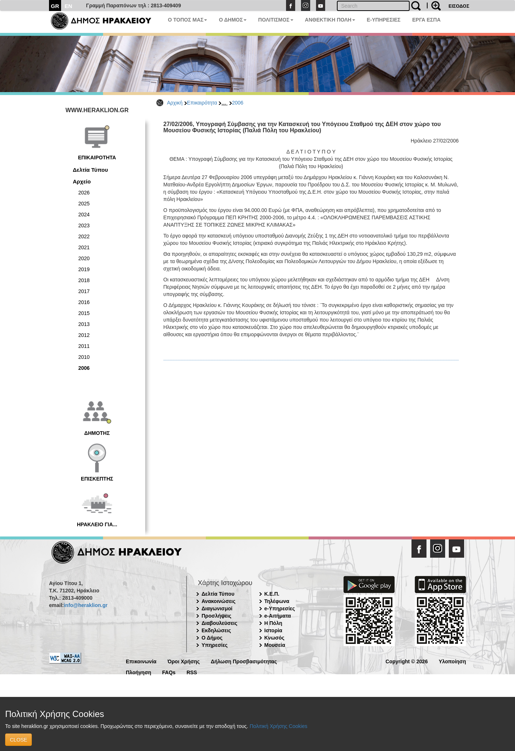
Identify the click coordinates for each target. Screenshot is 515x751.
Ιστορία (273, 630)
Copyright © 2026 (407, 661)
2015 (84, 313)
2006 (237, 103)
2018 (84, 280)
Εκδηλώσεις (216, 630)
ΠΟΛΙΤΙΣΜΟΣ (275, 20)
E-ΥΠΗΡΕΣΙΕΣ (384, 20)
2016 (84, 302)
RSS (192, 672)
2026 (84, 193)
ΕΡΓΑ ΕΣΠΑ (426, 20)
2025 (84, 203)
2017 (84, 291)
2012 (84, 335)
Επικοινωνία (141, 661)
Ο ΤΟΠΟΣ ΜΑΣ (187, 20)
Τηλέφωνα (276, 601)
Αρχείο (82, 181)
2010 (84, 357)
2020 (84, 258)
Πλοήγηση (138, 672)
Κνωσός (274, 638)
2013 (84, 324)
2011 (84, 346)
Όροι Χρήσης (184, 661)
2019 (84, 269)
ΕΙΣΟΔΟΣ (458, 6)
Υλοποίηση (452, 661)
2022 (84, 236)
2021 (84, 247)
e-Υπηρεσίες (279, 608)
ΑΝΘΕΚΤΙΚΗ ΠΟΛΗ (330, 20)
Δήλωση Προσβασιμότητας (244, 661)
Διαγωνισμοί (217, 608)
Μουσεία (274, 645)
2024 (84, 214)
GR (55, 6)
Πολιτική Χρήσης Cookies (278, 726)
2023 (84, 225)
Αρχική (175, 103)
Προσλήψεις (217, 616)
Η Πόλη (273, 623)
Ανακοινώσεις (219, 601)
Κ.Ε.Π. (271, 594)
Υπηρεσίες (215, 645)
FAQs (169, 672)
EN (68, 6)
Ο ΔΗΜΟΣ (232, 20)
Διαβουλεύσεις (219, 623)
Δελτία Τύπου (90, 170)
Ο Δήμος (212, 638)
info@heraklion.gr (85, 605)
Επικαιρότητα (202, 103)
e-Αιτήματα (277, 616)
